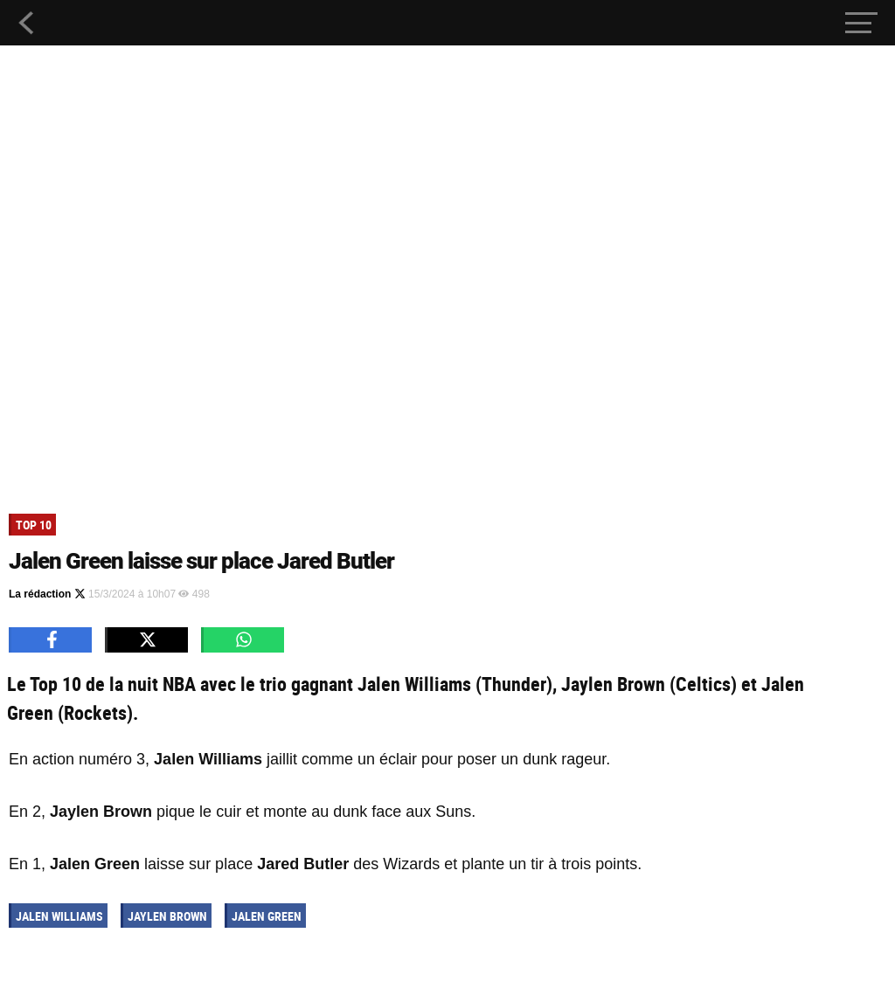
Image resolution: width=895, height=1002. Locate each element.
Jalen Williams (59, 916)
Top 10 (34, 524)
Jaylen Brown (167, 916)
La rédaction (47, 594)
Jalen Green (267, 916)
